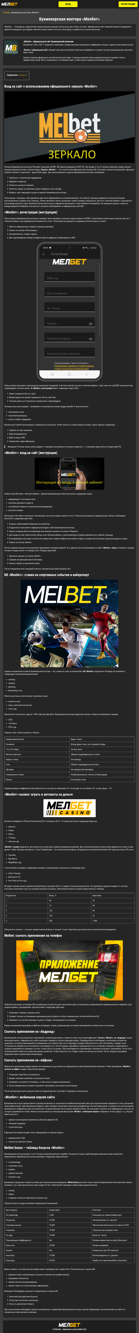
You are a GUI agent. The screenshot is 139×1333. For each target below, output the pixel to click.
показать (23, 75)
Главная (6, 12)
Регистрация (128, 4)
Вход (68, 4)
